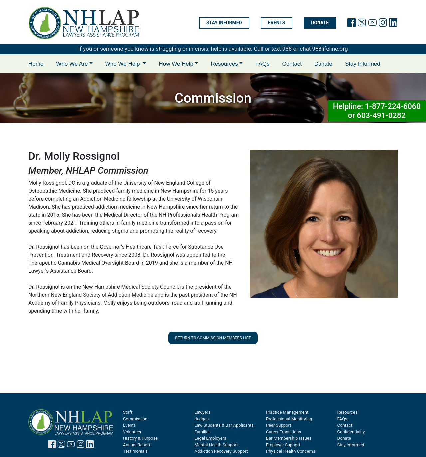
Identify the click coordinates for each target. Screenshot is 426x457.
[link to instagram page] (383, 24)
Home (35, 64)
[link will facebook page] (351, 24)
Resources (347, 412)
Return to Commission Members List (213, 338)
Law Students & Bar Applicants (224, 425)
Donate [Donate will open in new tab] (320, 23)
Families (203, 431)
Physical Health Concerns (290, 451)
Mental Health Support (216, 444)
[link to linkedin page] (393, 24)
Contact (292, 64)
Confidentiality (351, 431)
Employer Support (283, 444)
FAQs (262, 64)
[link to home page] (84, 23)
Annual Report (136, 444)
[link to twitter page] (362, 24)
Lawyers (203, 412)
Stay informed (224, 23)
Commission (135, 418)
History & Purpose (140, 438)
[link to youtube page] (372, 24)
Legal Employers (210, 438)
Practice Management (287, 412)
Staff (127, 412)
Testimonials (135, 451)
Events (276, 23)
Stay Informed (362, 64)
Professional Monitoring (289, 418)
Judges (202, 418)
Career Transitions (283, 431)
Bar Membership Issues (288, 438)
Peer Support (278, 425)
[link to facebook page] (52, 445)
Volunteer (132, 431)
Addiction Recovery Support (221, 451)
